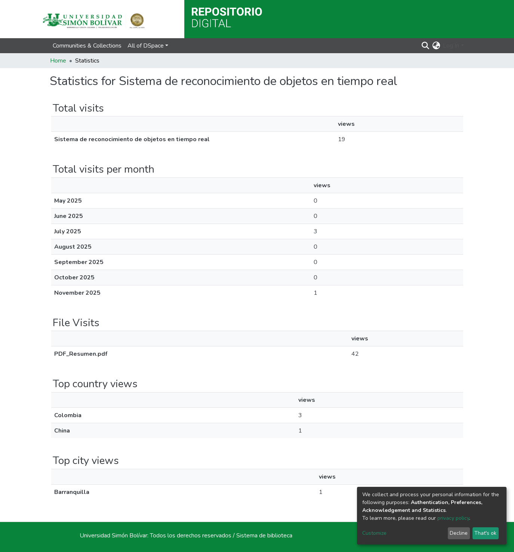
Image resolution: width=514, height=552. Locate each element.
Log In (451, 46)
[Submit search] (425, 45)
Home (58, 61)
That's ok (485, 533)
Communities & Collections (87, 46)
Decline (459, 533)
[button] (436, 45)
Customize (374, 533)
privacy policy (453, 518)
